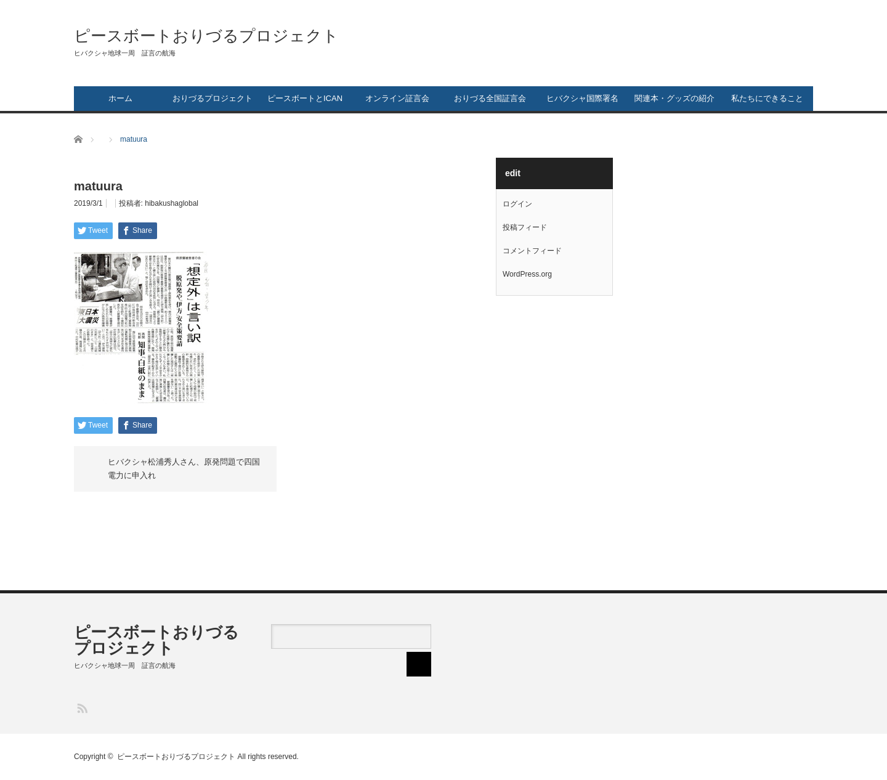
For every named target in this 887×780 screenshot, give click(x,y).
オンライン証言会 (397, 98)
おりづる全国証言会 (490, 98)
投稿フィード (525, 227)
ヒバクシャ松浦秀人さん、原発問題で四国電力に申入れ (184, 468)
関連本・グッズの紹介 (674, 98)
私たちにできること (767, 98)
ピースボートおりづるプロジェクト (206, 36)
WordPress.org (527, 274)
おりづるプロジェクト (212, 98)
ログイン (517, 204)
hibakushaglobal (171, 203)
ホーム (120, 98)
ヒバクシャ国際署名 (582, 98)
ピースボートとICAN (304, 98)
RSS (81, 707)
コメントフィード (532, 250)
